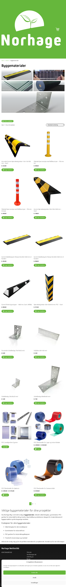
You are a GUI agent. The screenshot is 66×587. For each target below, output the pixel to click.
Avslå (34, 577)
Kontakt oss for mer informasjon (54, 541)
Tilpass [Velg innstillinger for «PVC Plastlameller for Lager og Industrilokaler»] (38, 449)
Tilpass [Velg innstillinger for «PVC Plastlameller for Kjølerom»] (6, 495)
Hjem (2, 60)
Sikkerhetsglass (6, 89)
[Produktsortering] (55, 124)
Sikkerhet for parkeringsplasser (11, 78)
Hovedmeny (63, 29)
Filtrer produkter (8, 121)
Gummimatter (38, 89)
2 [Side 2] (32, 504)
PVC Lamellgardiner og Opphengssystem (46, 78)
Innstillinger (34, 582)
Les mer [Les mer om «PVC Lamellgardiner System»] (5, 447)
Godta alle (34, 572)
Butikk (7, 60)
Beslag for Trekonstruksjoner (10, 111)
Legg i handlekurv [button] (9, 169)
